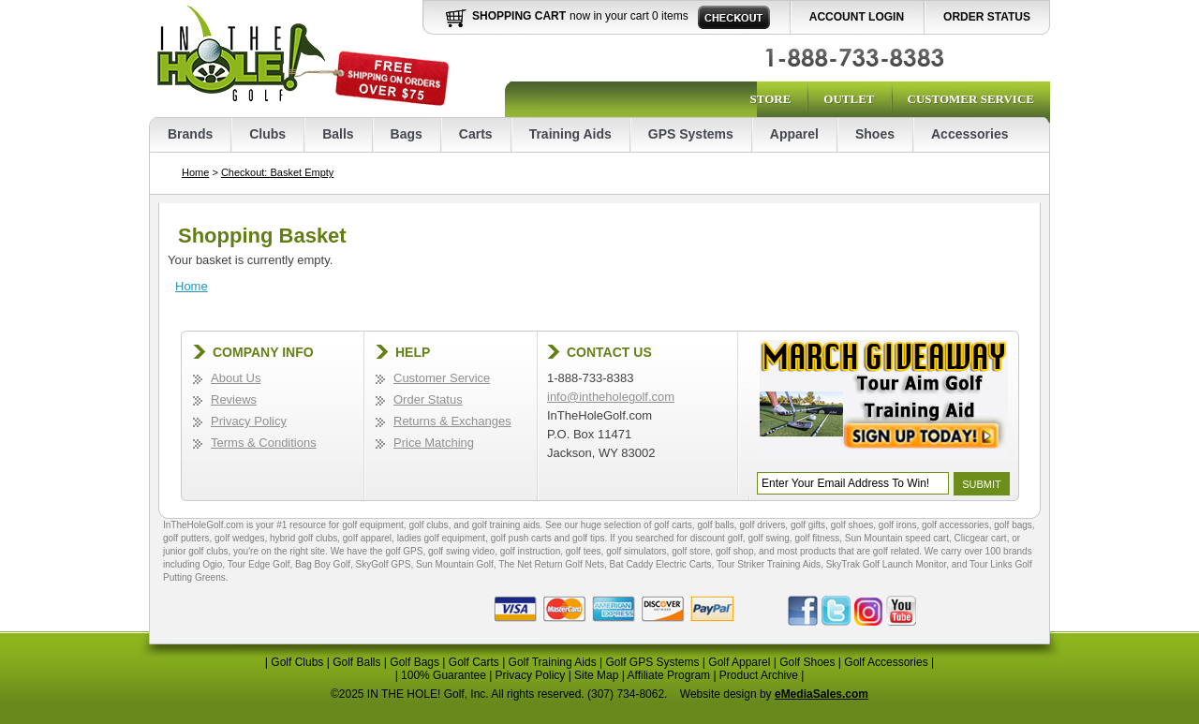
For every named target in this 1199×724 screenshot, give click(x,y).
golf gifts (808, 525)
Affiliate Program (669, 675)
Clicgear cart (981, 538)
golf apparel (367, 538)
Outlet (848, 99)
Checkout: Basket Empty (277, 172)
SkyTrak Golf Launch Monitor (886, 564)
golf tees (583, 551)
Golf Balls (356, 662)
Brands (190, 133)
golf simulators (636, 551)
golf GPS (403, 551)
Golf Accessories (885, 662)
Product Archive (758, 675)
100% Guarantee (443, 675)
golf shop (735, 551)
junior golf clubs (195, 551)
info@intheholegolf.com (610, 397)
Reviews (234, 399)
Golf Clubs (297, 662)
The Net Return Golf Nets (551, 564)
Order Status (986, 16)
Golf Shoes (807, 662)
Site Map (596, 675)
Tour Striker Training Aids (769, 564)
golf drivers (762, 525)
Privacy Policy (249, 421)
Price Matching (433, 443)
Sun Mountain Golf (455, 564)
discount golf (716, 538)
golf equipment (373, 525)
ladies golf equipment (441, 538)
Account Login (856, 16)
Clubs (267, 133)
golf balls (715, 525)
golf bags (1013, 525)
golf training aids (506, 525)
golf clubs (428, 525)
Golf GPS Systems (652, 662)
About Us (235, 378)
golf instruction (530, 551)
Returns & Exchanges (452, 421)
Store (770, 99)
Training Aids (570, 133)
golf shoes (852, 525)
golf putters (186, 538)
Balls (337, 133)
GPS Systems (690, 133)
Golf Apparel (739, 662)
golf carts (673, 525)
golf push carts (521, 538)
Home (195, 172)
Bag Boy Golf (322, 564)
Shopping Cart (519, 15)
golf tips (588, 538)
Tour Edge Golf (259, 564)
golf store (691, 551)
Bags (406, 133)
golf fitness (816, 538)
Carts (476, 133)
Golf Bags (414, 662)
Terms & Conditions (264, 443)
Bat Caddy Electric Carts (661, 564)
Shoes (875, 133)
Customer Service (971, 99)
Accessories (970, 133)
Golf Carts (474, 662)
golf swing (768, 538)
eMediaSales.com (821, 694)
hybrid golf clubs (303, 538)
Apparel (794, 133)
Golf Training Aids (553, 662)
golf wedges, (242, 538)
